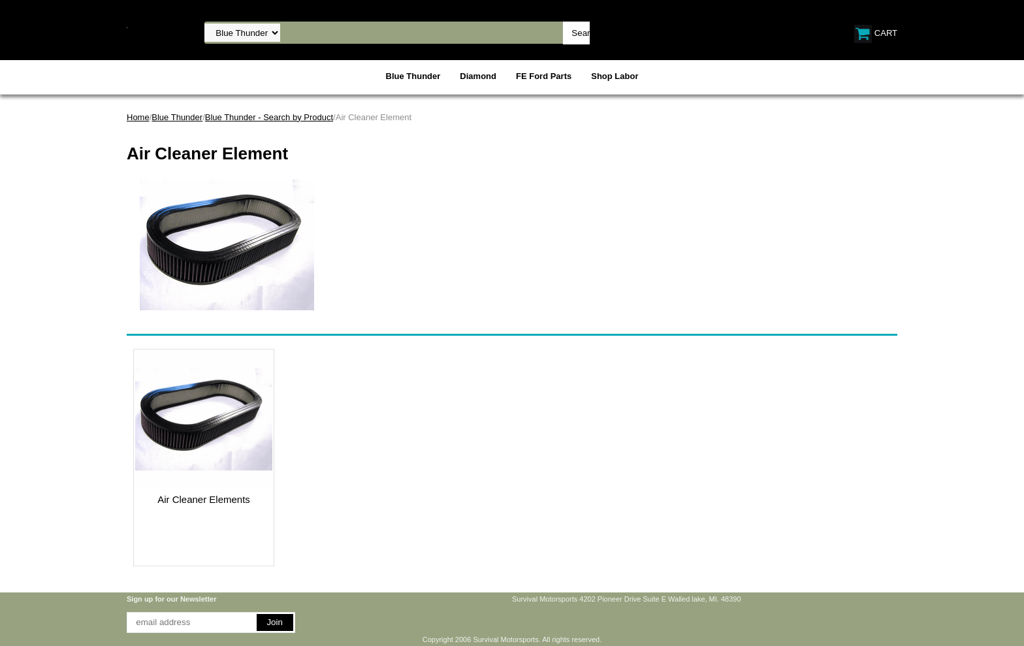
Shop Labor (614, 76)
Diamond (478, 76)
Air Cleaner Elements (203, 499)
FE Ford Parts (543, 76)
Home (138, 117)
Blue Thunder (413, 76)
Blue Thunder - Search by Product (269, 117)
